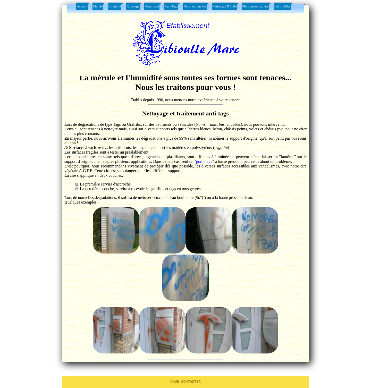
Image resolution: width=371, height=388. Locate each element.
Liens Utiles (282, 6)
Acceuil (82, 6)
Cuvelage (133, 6)
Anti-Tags (171, 6)
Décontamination (195, 6)
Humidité (114, 6)
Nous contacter (185, 381)
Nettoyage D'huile (224, 6)
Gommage (152, 6)
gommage (204, 161)
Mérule (98, 6)
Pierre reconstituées (255, 6)
